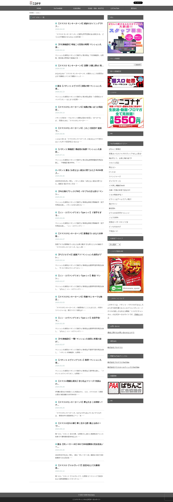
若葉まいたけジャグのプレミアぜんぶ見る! (125, 154)
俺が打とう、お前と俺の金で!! (120, 158)
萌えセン (112, 167)
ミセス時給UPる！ (116, 195)
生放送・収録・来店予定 (96, 8)
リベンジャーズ (115, 176)
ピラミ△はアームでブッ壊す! (120, 199)
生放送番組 (76, 8)
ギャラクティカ (115, 181)
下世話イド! (113, 231)
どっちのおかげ (115, 227)
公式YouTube (115, 8)
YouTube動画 (58, 8)
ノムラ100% (113, 217)
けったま (112, 172)
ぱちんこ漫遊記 (115, 149)
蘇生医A (112, 208)
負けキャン (113, 204)
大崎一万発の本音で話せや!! (119, 190)
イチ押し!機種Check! (117, 185)
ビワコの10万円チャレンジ (119, 213)
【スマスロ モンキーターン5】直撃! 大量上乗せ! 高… (80, 66)
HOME (39, 8)
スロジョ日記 (114, 163)
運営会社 (134, 8)
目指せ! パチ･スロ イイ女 (118, 222)
